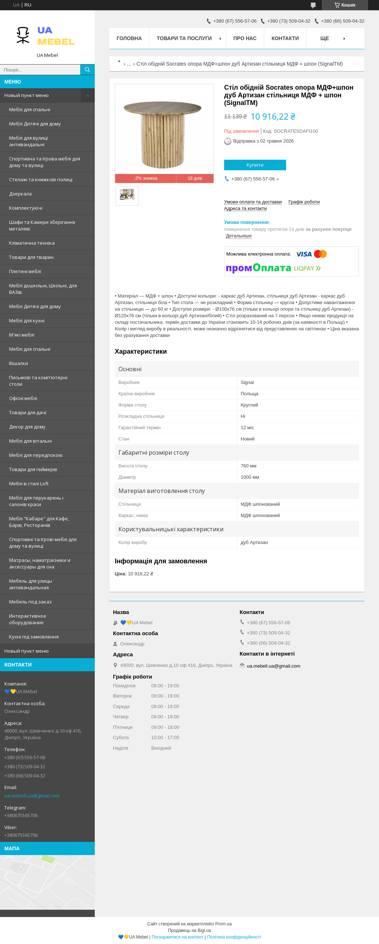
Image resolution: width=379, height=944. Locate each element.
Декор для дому (27, 426)
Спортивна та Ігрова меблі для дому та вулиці (44, 161)
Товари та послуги (184, 38)
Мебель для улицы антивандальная (30, 584)
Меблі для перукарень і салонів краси (36, 501)
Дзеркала (20, 193)
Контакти (285, 38)
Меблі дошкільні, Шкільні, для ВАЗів (43, 288)
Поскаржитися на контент (177, 937)
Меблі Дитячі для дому (35, 123)
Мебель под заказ (30, 601)
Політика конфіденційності (234, 937)
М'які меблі (21, 334)
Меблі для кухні (26, 320)
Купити (255, 165)
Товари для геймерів (33, 469)
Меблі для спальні (29, 109)
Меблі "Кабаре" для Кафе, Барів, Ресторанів (39, 521)
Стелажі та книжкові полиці (41, 179)
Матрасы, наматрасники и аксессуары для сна (39, 563)
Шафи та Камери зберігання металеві (42, 225)
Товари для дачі (27, 412)
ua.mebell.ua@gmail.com (31, 795)
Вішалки (18, 363)
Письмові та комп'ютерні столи (38, 380)
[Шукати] (87, 69)
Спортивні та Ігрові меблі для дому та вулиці (43, 542)
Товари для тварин (31, 257)
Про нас (245, 38)
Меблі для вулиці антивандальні (28, 141)
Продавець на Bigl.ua (189, 930)
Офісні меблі (23, 398)
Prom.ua (223, 923)
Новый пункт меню (26, 95)
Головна (129, 38)
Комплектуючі (25, 208)
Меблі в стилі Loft (28, 483)
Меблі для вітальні (30, 441)
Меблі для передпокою (36, 455)
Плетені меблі (25, 271)
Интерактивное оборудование (27, 619)
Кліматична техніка (32, 243)
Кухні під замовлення (34, 636)
